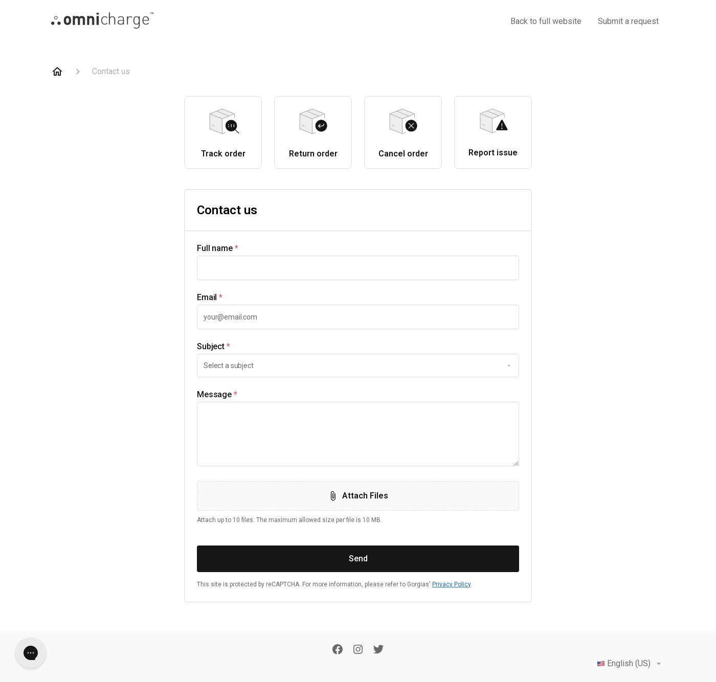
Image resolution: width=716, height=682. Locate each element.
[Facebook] (337, 650)
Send (358, 558)
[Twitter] (378, 650)
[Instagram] (358, 650)
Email (209, 297)
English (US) (631, 663)
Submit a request (628, 21)
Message (217, 395)
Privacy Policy (451, 584)
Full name (217, 248)
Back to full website (545, 21)
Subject (213, 347)
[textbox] (358, 268)
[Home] (57, 71)
